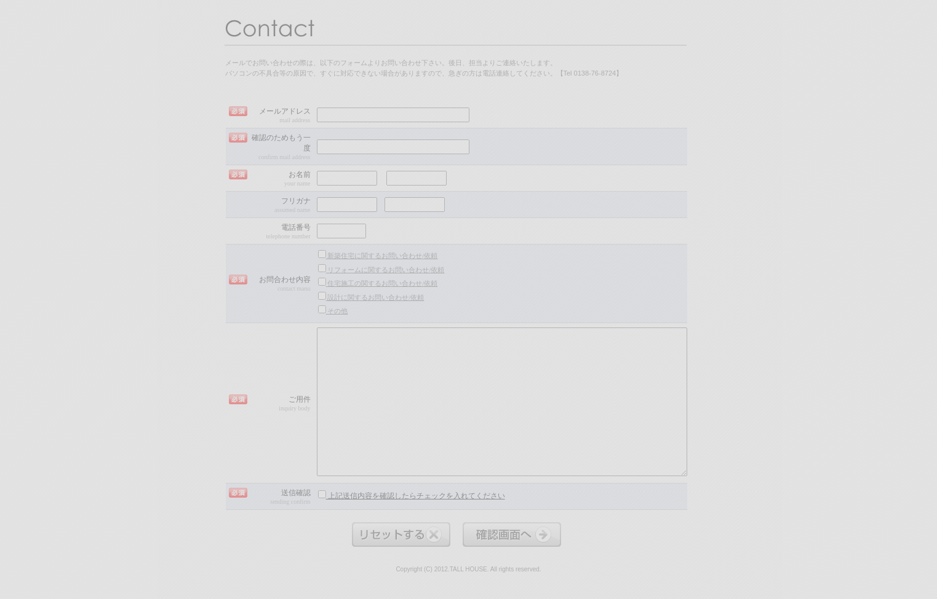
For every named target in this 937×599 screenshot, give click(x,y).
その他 (333, 310)
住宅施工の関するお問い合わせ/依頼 (378, 282)
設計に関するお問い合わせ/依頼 (371, 296)
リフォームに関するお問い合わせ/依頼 (381, 268)
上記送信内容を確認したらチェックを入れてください (411, 495)
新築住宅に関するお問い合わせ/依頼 (378, 254)
